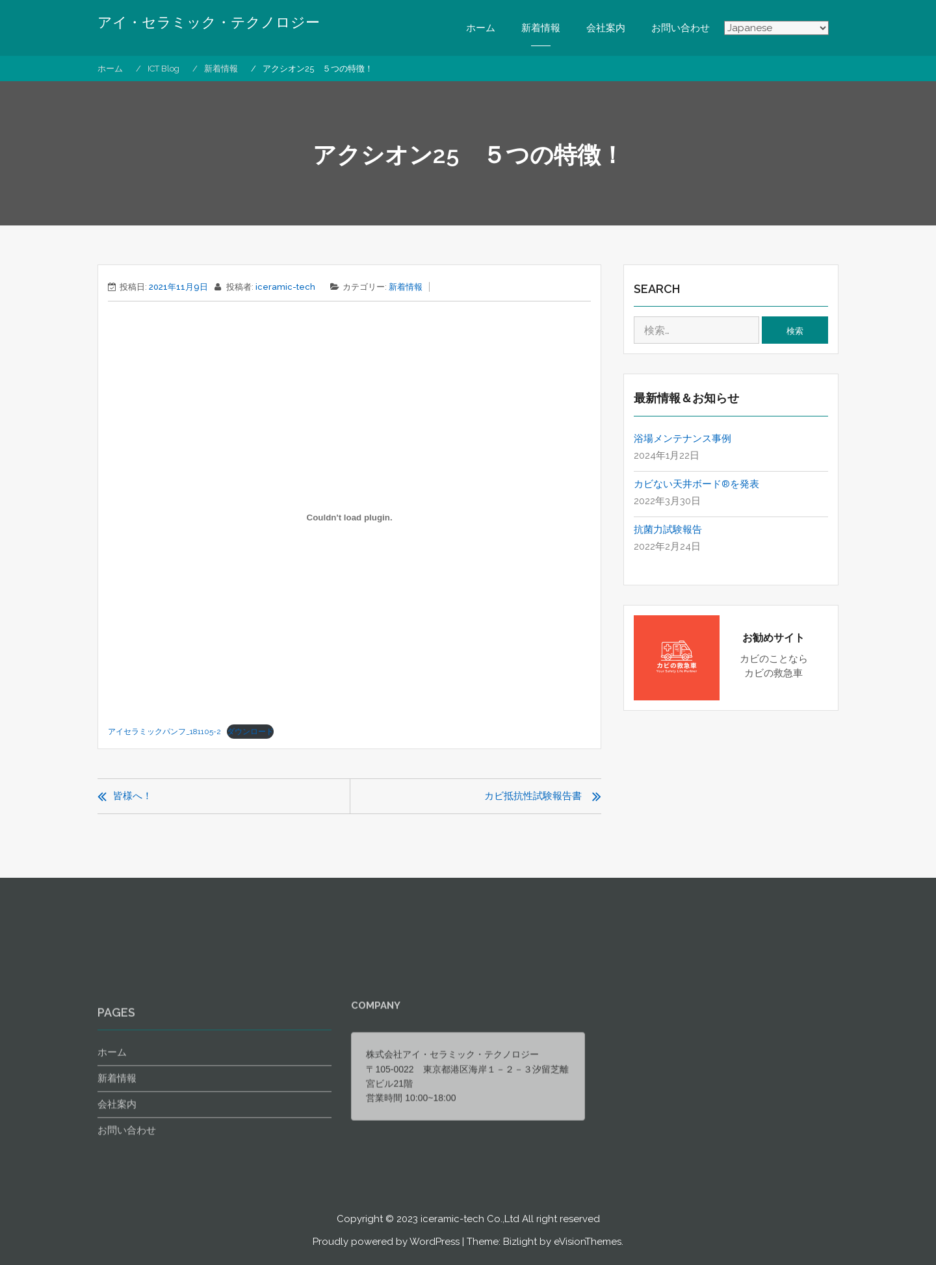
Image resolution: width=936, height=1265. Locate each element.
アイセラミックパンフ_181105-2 (164, 731)
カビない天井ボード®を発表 (696, 484)
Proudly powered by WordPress (386, 1241)
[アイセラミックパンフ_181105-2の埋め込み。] (349, 517)
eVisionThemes (587, 1241)
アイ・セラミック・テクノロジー (209, 23)
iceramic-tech (285, 287)
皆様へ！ (132, 796)
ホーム (480, 28)
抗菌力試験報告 (668, 529)
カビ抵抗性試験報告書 (533, 796)
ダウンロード (250, 731)
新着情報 (540, 28)
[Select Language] (776, 28)
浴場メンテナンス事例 (682, 438)
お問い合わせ (680, 28)
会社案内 (605, 28)
